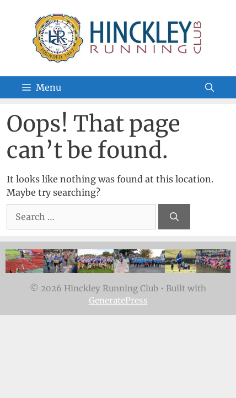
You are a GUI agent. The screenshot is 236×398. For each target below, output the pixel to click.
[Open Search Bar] (209, 87)
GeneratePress (118, 300)
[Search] (174, 216)
